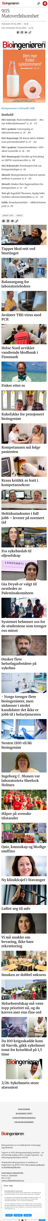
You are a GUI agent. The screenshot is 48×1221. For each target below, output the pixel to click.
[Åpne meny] (45, 3)
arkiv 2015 (8, 215)
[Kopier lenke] (30, 32)
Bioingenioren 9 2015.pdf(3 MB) (18, 108)
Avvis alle (9, 1215)
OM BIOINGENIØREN (24, 1122)
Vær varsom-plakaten (35, 1165)
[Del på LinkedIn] (22, 32)
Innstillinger (42, 1219)
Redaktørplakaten (12, 1167)
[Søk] (39, 3)
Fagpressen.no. (11, 1208)
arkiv (19, 215)
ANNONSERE (24, 1109)
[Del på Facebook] (18, 32)
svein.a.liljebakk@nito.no (12, 1181)
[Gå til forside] (10, 3)
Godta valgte (18, 1215)
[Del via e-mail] (26, 32)
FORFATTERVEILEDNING (24, 1118)
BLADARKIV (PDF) (24, 1113)
